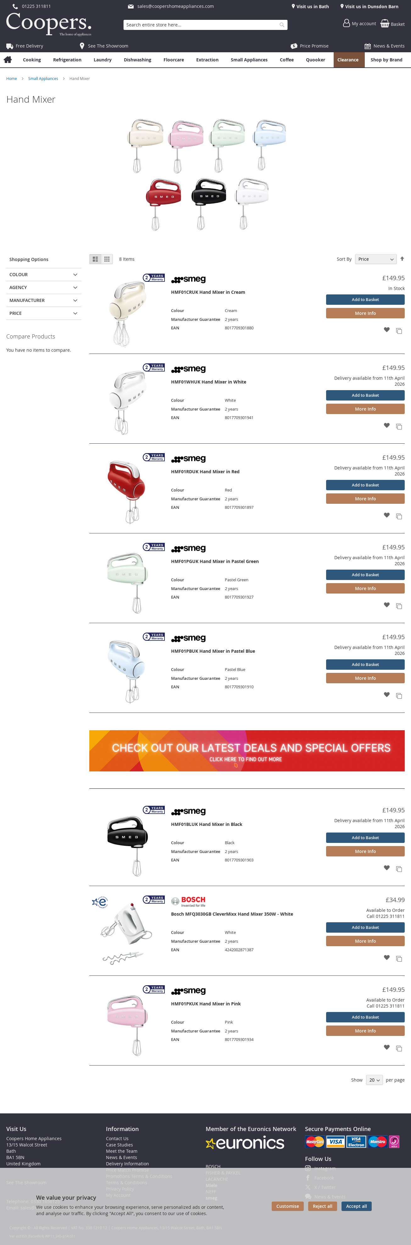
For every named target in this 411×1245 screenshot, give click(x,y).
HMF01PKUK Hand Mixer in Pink (206, 1004)
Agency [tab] (18, 287)
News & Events (389, 46)
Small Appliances (43, 78)
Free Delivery (29, 46)
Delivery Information (127, 1164)
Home (12, 78)
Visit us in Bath (312, 6)
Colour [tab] (18, 274)
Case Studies (119, 1145)
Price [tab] (15, 313)
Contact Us (117, 1138)
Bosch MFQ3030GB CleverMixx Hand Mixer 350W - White (232, 914)
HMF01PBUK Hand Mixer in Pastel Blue (213, 651)
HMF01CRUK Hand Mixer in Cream (208, 292)
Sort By (344, 259)
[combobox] (205, 25)
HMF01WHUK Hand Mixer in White (208, 382)
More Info (365, 313)
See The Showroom (108, 46)
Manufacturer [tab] (27, 300)
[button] (386, 330)
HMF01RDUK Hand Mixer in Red (205, 472)
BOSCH (213, 1166)
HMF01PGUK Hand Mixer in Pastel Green (215, 561)
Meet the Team (121, 1151)
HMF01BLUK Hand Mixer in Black (206, 824)
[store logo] (50, 25)
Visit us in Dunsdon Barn (371, 6)
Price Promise (314, 46)
